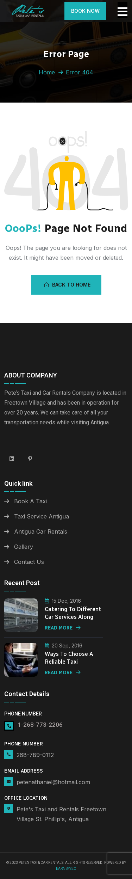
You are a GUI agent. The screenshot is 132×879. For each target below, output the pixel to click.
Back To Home (67, 285)
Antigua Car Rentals (40, 531)
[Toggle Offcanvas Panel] (122, 10)
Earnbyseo (66, 869)
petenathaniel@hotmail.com (53, 782)
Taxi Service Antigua (41, 516)
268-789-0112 (35, 754)
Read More (63, 628)
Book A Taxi (30, 501)
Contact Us (29, 561)
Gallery (23, 546)
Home (47, 72)
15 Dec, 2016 (63, 601)
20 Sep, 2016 (63, 646)
